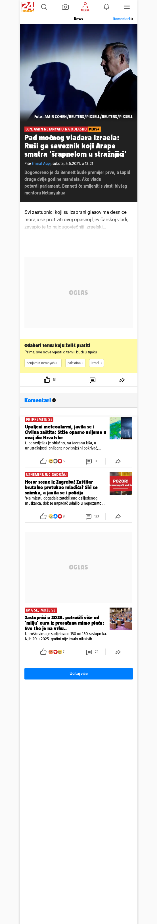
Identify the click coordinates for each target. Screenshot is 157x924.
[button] (44, 7)
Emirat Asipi (41, 163)
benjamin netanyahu (44, 363)
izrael (97, 363)
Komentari (123, 18)
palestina (76, 363)
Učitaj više (79, 673)
